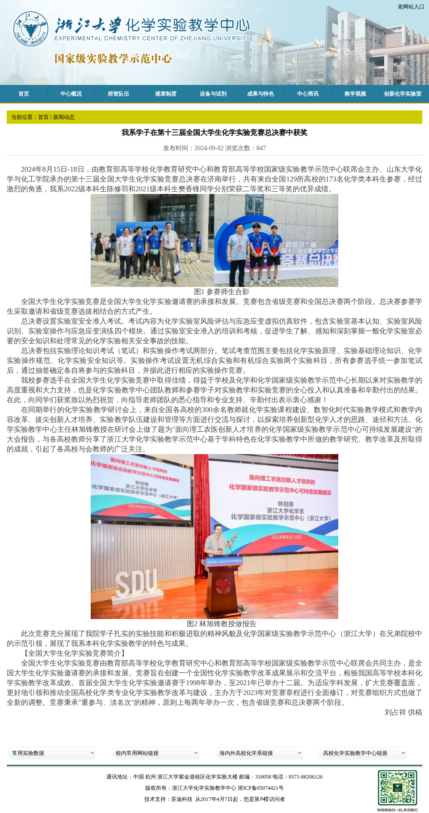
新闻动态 (64, 117)
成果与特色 (260, 94)
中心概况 (71, 94)
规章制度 (166, 94)
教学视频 (355, 94)
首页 (23, 94)
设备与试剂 (213, 94)
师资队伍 (118, 94)
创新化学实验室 (402, 94)
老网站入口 (411, 7)
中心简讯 (308, 94)
